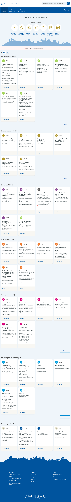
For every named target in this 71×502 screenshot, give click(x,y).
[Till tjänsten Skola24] (39, 365)
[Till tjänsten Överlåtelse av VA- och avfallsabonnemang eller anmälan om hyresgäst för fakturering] (26, 98)
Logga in (67, 10)
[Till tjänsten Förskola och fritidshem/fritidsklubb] (26, 366)
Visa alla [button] (65, 124)
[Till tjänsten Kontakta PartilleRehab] (61, 302)
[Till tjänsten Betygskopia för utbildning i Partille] (9, 366)
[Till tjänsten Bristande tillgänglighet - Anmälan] (9, 432)
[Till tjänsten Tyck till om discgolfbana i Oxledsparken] (26, 221)
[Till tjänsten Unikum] (22, 393)
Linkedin (33, 479)
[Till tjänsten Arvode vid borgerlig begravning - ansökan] (9, 139)
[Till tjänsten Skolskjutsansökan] (60, 365)
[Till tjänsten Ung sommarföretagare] (26, 270)
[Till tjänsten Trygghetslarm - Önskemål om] (26, 328)
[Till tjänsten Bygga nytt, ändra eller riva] (9, 64)
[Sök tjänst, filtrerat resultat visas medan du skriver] (56, 3)
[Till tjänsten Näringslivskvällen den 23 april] (44, 248)
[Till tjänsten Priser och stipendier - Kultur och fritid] (62, 193)
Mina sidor (12, 10)
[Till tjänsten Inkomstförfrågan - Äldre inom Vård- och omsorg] (44, 303)
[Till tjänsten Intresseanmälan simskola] (44, 193)
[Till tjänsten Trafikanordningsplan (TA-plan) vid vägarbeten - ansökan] (62, 65)
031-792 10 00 (12, 481)
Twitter (32, 481)
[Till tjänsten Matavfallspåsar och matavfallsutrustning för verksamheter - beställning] (44, 65)
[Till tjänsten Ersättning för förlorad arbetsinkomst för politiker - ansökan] (62, 139)
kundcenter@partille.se (15, 478)
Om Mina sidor (57, 477)
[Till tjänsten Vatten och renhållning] (8, 96)
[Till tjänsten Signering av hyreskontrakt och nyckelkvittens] (9, 222)
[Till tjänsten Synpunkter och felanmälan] (62, 432)
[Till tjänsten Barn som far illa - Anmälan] (9, 303)
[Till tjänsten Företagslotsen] (23, 247)
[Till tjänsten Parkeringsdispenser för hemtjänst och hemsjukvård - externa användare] (26, 433)
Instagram (33, 477)
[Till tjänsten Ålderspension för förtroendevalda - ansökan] (26, 163)
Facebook (33, 474)
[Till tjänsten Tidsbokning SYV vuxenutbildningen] (9, 394)
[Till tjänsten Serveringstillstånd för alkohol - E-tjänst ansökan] (62, 248)
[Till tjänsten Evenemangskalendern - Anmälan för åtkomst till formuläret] (9, 193)
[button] (4, 52)
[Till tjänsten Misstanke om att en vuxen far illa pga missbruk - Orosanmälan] (9, 328)
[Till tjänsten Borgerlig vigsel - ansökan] (44, 139)
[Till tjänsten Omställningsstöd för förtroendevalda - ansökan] (9, 163)
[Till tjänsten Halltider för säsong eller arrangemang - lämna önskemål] (26, 193)
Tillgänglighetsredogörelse (60, 479)
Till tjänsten (5, 87)
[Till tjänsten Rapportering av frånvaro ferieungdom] (44, 432)
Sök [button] (68, 3)
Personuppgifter (57, 474)
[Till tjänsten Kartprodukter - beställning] (26, 64)
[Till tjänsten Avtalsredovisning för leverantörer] (9, 248)
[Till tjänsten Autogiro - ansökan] (25, 138)
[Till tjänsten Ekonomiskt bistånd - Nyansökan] (26, 303)
